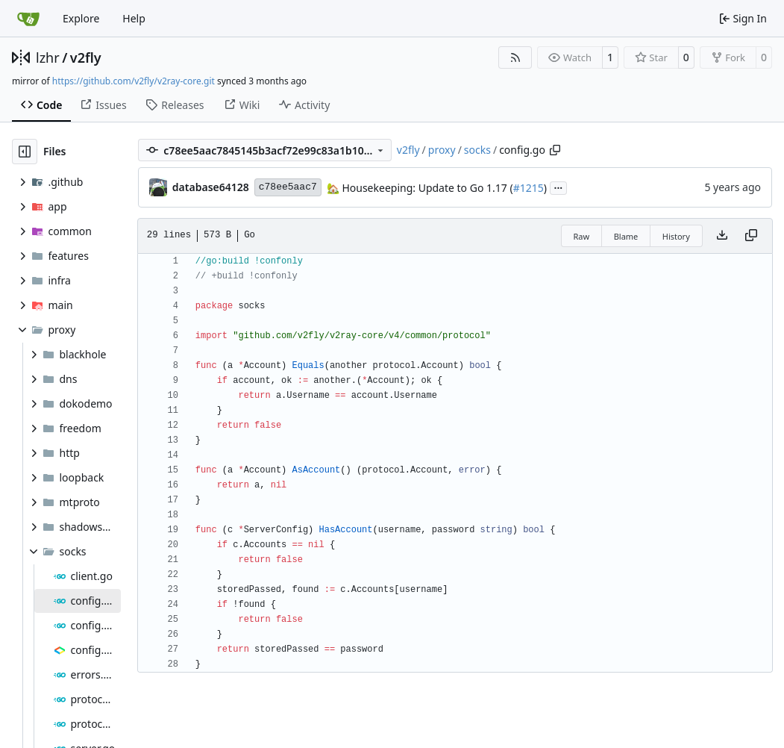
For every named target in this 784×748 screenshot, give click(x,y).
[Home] (28, 18)
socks (477, 150)
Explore (81, 18)
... (558, 186)
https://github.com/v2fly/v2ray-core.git (133, 81)
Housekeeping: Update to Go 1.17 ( (426, 188)
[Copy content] (751, 236)
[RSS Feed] (515, 57)
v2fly (85, 57)
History (676, 236)
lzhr (48, 57)
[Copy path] (555, 150)
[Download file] (722, 236)
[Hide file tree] (24, 151)
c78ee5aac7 (288, 187)
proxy (442, 150)
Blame (626, 236)
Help (133, 18)
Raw (582, 236)
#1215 (528, 188)
